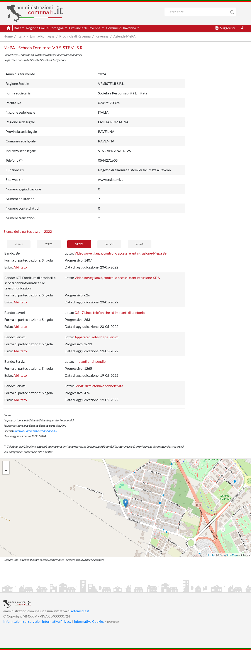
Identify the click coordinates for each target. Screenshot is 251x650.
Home (8, 36)
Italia (21, 36)
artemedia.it (80, 611)
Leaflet (211, 555)
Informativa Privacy (56, 621)
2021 (49, 244)
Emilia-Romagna (42, 36)
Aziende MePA (124, 36)
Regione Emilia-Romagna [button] (45, 28)
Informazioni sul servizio (21, 621)
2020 (18, 244)
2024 (139, 244)
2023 (109, 244)
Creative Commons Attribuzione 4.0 (35, 431)
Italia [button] (17, 28)
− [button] (6, 471)
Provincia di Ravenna (75, 36)
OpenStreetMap (228, 555)
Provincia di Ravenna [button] (85, 28)
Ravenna (102, 36)
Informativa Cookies (89, 621)
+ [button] (6, 464)
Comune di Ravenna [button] (121, 28)
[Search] (197, 11)
